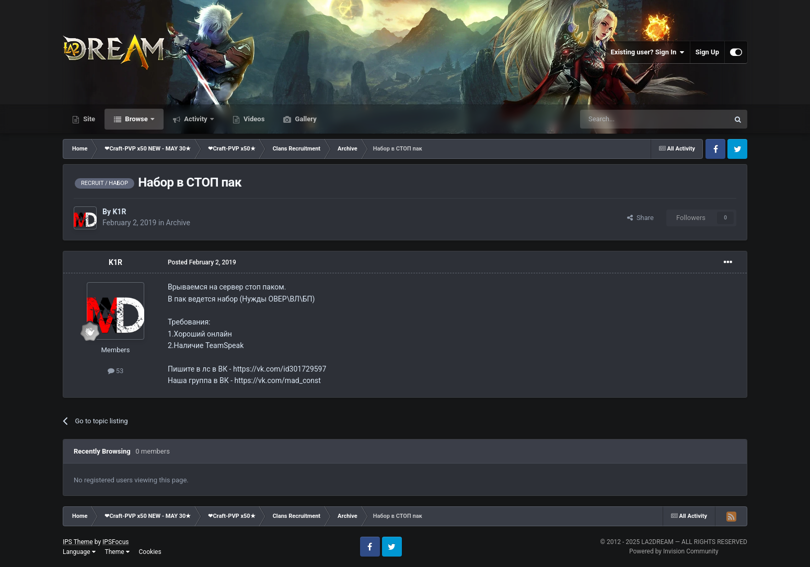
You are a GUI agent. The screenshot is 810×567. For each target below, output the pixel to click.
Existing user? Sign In (648, 52)
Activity (195, 119)
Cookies (150, 552)
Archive (178, 222)
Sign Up (707, 52)
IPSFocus (115, 542)
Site (88, 119)
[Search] (629, 119)
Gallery (304, 119)
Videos (253, 119)
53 (116, 371)
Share (640, 218)
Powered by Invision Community (674, 551)
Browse (136, 119)
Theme (117, 552)
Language (79, 552)
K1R (119, 211)
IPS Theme (78, 542)
